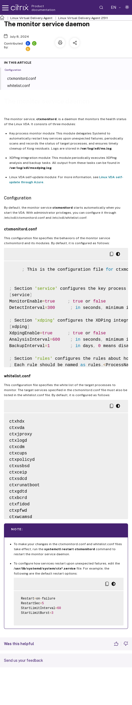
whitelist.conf (22, 85)
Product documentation (43, 8)
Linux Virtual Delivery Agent (31, 18)
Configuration (16, 69)
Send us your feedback (23, 660)
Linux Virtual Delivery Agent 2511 (83, 18)
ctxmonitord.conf (25, 78)
